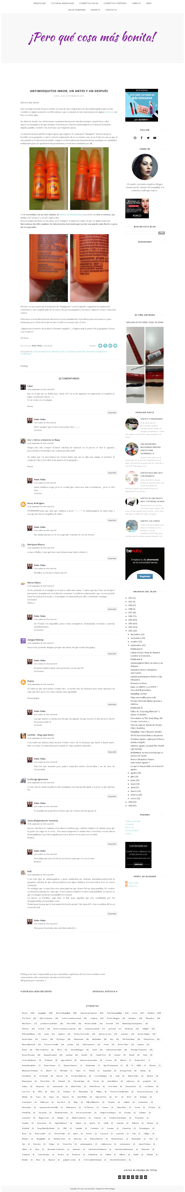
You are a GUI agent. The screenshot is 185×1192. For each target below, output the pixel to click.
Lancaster (26, 1118)
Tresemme (139, 1118)
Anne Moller (82, 1097)
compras (93, 1018)
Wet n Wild (71, 1023)
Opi (23, 1144)
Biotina (150, 1123)
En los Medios (131, 830)
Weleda (92, 1071)
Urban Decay (149, 1039)
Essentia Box (131, 1086)
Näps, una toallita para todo (143, 697)
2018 (130, 609)
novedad (109, 1023)
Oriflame (66, 1092)
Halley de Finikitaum (70, 214)
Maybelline (96, 1039)
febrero (134, 795)
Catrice (44, 1039)
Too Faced (26, 1018)
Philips (99, 1092)
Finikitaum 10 (137, 708)
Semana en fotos (139, 683)
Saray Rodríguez (35, 503)
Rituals (24, 1097)
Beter (129, 1097)
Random (151, 1013)
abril (133, 787)
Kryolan (127, 1113)
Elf (127, 1065)
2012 (130, 630)
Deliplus (145, 1029)
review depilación (29, 1060)
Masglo (60, 1118)
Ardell (106, 1123)
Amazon (65, 1097)
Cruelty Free (101, 1055)
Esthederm (92, 1154)
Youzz (38, 1097)
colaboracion (106, 1144)
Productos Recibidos (117, 1118)
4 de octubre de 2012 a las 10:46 (45, 762)
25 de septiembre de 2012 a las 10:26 (40, 783)
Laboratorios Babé (114, 1050)
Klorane (152, 1065)
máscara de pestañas (88, 1060)
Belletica (135, 1123)
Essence (25, 1029)
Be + (116, 1097)
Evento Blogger (113, 1018)
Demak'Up (26, 1113)
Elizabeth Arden (61, 1113)
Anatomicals (58, 1086)
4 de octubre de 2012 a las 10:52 (45, 924)
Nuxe (38, 1160)
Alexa (37, 1149)
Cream (137, 1107)
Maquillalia (41, 1139)
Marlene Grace (60, 1139)
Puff (29, 871)
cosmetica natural (92, 1029)
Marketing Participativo (132, 1023)
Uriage (51, 1144)
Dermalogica (144, 1128)
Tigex (78, 1071)
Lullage (147, 1134)
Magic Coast (44, 1118)
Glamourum (78, 1039)
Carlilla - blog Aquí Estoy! (40, 735)
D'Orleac (151, 1107)
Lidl (133, 1134)
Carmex (105, 1107)
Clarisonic (145, 1149)
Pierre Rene (45, 1081)
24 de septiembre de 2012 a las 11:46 (40, 443)
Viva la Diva (67, 1144)
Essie (24, 1134)
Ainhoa (24, 1086)
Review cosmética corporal (64, 1029)
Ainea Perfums (144, 1144)
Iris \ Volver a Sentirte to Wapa (43, 440)
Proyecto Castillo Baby (119, 1092)
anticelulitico (112, 1081)
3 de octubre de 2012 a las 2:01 (45, 619)
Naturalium (136, 1139)
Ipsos (75, 1134)
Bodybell (25, 1128)
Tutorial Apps (79, 1081)
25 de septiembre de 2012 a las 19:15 (40, 875)
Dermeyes (76, 1154)
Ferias (106, 1044)
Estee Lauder (40, 1134)
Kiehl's (136, 1154)
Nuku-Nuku (39, 419)
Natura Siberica (96, 1139)
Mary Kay (78, 1139)
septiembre (136, 645)
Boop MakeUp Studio (46, 1128)
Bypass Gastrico (70, 1065)
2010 (130, 805)
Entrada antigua (104, 991)
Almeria (123, 1060)
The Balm (63, 1071)
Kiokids (150, 1154)
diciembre (135, 634)
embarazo (130, 1081)
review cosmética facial (71, 1018)
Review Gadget (144, 1034)
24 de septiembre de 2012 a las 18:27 (40, 643)
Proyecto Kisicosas (145, 1092)
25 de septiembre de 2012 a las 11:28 (40, 824)
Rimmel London (50, 1055)
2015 (130, 620)
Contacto (129, 824)
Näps (76, 1102)
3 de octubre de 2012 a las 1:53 (45, 530)
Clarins (143, 1071)
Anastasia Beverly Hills (48, 1107)
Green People (59, 1134)
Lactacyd (104, 1134)
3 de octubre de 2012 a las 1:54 (45, 568)
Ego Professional (111, 1065)
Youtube (25, 1123)
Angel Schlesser (61, 1123)
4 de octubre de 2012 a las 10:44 (45, 714)
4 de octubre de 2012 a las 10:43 (45, 664)
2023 (130, 598)
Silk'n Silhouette (92, 1102)
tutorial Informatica (118, 1160)
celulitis (126, 1102)
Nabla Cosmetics (79, 1118)
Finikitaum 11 (136, 659)
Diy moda (42, 1113)
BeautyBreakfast (29, 1065)
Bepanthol (107, 1071)
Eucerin (59, 1076)
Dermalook (26, 1076)
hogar (51, 1097)
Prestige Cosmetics (139, 1050)
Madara (25, 1139)
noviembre (136, 638)
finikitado (109, 112)
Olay (151, 1139)
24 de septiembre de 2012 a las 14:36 (40, 548)
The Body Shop (128, 1039)
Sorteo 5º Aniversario (151, 419)
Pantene (97, 1118)
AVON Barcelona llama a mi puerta (147, 735)
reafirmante (143, 1102)
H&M (139, 1065)
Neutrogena (27, 1081)
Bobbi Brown (94, 1086)
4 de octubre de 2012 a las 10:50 (45, 806)
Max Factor (26, 1023)
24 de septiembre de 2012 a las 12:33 (40, 506)
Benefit (84, 1055)
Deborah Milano (28, 1034)
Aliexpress (40, 1086)
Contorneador (43, 1154)
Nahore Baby (133, 1076)
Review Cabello (91, 1023)
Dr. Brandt (43, 1076)
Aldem (24, 1149)
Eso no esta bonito (84, 1113)
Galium (108, 1154)
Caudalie (78, 1128)
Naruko (25, 1160)
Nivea (59, 1050)
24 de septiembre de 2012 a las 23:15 (40, 738)
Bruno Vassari (49, 1065)
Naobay (150, 1076)
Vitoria (96, 1081)
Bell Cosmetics (89, 1044)
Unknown (132, 886)
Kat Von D (61, 1102)
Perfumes (49, 1060)
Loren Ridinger (101, 1076)
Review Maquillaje (63, 1013)
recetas (109, 1060)
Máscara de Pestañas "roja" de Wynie (144, 322)
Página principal (132, 821)
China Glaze (121, 1107)
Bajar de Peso (100, 1097)
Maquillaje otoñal (139, 694)
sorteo (135, 1013)
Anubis (78, 1123)
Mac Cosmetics (42, 1050)
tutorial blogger (77, 1050)
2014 (130, 623)
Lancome (120, 1134)
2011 (130, 802)
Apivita (92, 1123)
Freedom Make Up (78, 1076)
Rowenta (36, 1144)
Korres (89, 1134)
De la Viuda (112, 1086)
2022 (130, 601)
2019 (130, 605)
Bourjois (143, 1097)
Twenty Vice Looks (81, 1034)
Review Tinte (123, 1044)
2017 (130, 612)
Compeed (26, 1154)
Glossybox (150, 1018)
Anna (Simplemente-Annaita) (42, 820)
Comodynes (27, 1102)
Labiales (142, 1113)
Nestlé (131, 1055)
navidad (69, 1055)
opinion (140, 1044)
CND (65, 1128)
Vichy (145, 1055)
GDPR (128, 833)
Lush (117, 1076)
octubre (134, 641)
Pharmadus (83, 1092)
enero (133, 798)
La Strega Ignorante (37, 779)
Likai (30, 386)
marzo (134, 791)
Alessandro (26, 1107)
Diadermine (90, 1065)
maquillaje (42, 1013)
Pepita (30, 681)
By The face (89, 1107)
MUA (40, 1092)
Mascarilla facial (28, 1044)
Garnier (117, 1055)
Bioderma (129, 1029)
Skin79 (48, 1071)
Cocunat (110, 1128)
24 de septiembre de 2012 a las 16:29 (40, 586)
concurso (124, 1034)
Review (81, 352)
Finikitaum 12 (137, 649)
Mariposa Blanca (36, 544)
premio (70, 1044)
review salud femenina (93, 1160)
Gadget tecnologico (108, 1113)
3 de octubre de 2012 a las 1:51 (45, 423)
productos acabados (64, 352)
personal (112, 1029)
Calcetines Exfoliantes (97, 1149)
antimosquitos (42, 352)
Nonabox (132, 1018)
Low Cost (26, 1092)
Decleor (61, 1154)
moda (46, 1034)
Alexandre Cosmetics (56, 1149)
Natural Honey (117, 1139)
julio (132, 776)
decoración (41, 1123)
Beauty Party (140, 1060)
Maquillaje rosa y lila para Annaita (146, 732)
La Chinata (149, 1086)
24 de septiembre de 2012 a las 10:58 (40, 389)
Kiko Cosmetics (46, 1018)
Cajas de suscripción (88, 1013)
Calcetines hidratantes (124, 1149)
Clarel (94, 1050)
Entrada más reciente (37, 991)
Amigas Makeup (35, 640)
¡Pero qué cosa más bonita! (86, 1189)
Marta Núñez (34, 582)
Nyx (111, 1039)
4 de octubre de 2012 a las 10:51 (45, 854)
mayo (133, 784)
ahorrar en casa (105, 1034)
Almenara (76, 1149)
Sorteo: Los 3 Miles (150, 521)
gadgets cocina (69, 1160)
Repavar (51, 1160)
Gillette (122, 1154)
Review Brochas (28, 1055)
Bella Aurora (71, 1107)
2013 (130, 627)
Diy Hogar (60, 1039)
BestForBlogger (109, 1189)
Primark (61, 1081)
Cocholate (94, 1128)
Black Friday (76, 1086)
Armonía (120, 1123)
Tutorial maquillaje (114, 1013)
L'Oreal (41, 1029)
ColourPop (126, 1128)
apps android (66, 1060)
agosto (134, 773)
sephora (61, 1034)
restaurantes (125, 1144)
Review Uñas (27, 1039)
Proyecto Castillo (51, 1044)
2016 (130, 616)
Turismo (111, 1102)
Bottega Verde (125, 1071)
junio (133, 780)
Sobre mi (129, 827)
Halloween (44, 1102)
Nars (53, 1092)
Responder (112, 413)
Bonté (24, 1050)
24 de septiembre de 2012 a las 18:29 (40, 684)
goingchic (147, 1081)
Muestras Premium (30, 1071)
